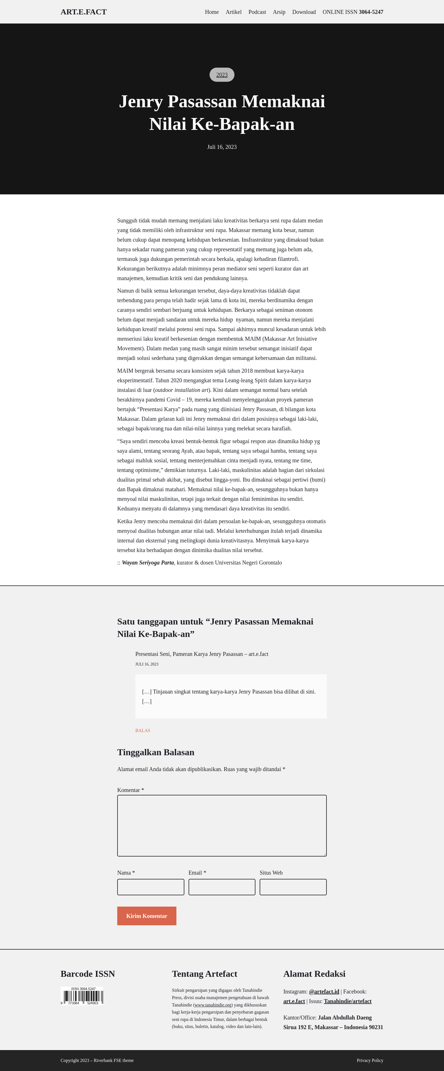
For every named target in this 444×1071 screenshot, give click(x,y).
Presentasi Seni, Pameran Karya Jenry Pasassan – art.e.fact (201, 654)
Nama (126, 873)
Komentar (130, 790)
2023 (222, 75)
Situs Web (271, 873)
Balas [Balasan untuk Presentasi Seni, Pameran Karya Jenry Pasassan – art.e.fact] (142, 730)
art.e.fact (84, 11)
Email (197, 873)
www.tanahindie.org (213, 1005)
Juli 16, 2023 (146, 664)
